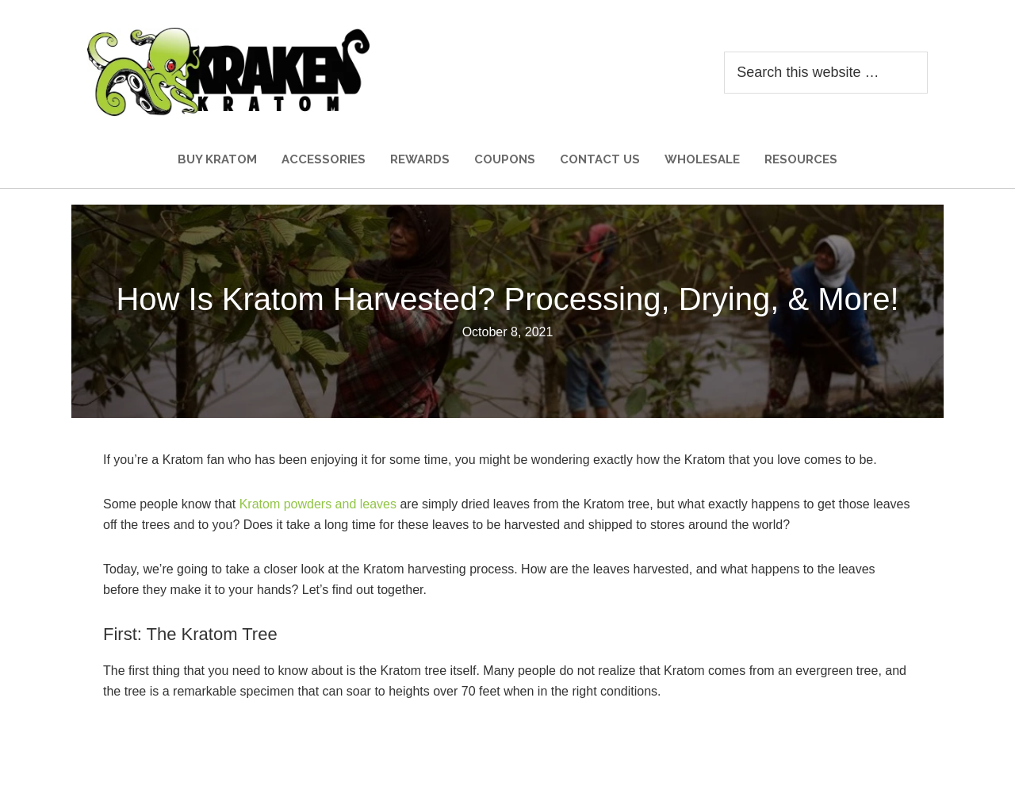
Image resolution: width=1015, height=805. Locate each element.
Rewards (420, 159)
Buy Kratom (217, 159)
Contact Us (600, 159)
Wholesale (702, 159)
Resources (800, 159)
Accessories (324, 159)
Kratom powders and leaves (317, 504)
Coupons (504, 159)
